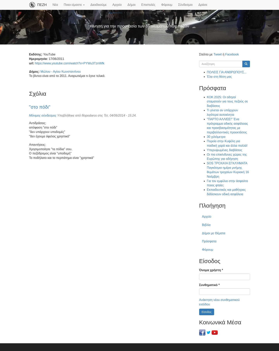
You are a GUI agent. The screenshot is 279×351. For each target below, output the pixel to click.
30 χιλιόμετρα (216, 136)
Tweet (218, 54)
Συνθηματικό (209, 285)
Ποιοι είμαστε (74, 4)
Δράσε (202, 4)
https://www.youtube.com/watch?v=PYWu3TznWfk (69, 63)
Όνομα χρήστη (211, 270)
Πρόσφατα (209, 241)
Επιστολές (148, 4)
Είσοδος (207, 312)
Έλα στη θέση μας (219, 76)
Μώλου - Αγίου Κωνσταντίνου (60, 71)
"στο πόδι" (39, 107)
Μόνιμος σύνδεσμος (42, 115)
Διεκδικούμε (98, 4)
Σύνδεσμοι (185, 4)
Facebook (232, 54)
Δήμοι (131, 4)
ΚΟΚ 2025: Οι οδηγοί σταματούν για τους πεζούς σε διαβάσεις (227, 101)
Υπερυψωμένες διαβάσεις (224, 150)
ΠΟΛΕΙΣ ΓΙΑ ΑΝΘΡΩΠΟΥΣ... (227, 72)
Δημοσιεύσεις (115, 12)
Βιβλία (206, 225)
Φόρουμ (166, 4)
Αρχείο (117, 4)
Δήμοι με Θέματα (213, 233)
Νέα (55, 4)
